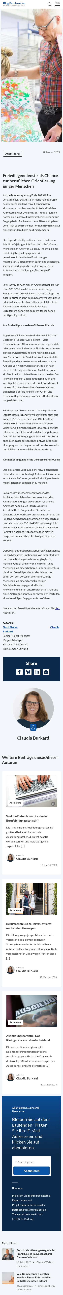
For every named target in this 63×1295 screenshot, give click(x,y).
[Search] (49, 4)
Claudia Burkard (33, 738)
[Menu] (57, 4)
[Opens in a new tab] (10, 627)
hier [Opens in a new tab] (57, 608)
